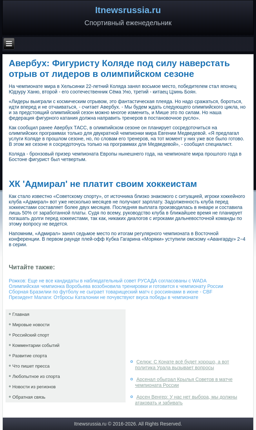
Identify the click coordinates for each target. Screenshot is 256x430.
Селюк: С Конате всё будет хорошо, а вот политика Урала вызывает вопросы (182, 365)
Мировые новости (31, 324)
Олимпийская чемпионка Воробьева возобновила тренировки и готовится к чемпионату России (116, 286)
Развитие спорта (29, 355)
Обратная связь (29, 397)
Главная (20, 314)
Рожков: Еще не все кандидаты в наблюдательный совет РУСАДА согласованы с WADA (107, 280)
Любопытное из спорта (36, 376)
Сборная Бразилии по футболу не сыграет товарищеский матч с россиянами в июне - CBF (110, 291)
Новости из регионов (34, 386)
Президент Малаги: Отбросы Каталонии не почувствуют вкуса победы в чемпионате (103, 297)
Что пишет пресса (31, 366)
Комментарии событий (36, 345)
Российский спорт (30, 335)
